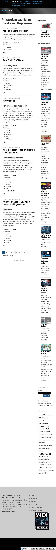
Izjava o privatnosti (36, 507)
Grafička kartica (43, 423)
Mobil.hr (27, 1)
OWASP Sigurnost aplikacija (44, 288)
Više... (4, 52)
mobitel (43, 437)
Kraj (11, 255)
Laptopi (13, 79)
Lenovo (40, 431)
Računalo (41, 451)
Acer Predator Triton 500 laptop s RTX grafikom (19, 151)
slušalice (40, 459)
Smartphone (42, 462)
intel (39, 429)
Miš (39, 437)
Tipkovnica (41, 467)
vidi (51, 467)
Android (47, 415)
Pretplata (33, 501)
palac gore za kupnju (48, 440)
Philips (50, 445)
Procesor (48, 448)
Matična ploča (42, 434)
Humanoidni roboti (45, 144)
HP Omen (9, 139)
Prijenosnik (9, 49)
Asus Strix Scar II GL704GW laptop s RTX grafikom (16, 203)
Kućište (44, 429)
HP (7, 136)
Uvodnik (47, 467)
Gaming (41, 420)
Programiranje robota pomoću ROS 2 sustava (46, 235)
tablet (40, 465)
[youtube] (7, 1)
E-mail (40, 390)
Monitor (48, 437)
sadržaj (40, 456)
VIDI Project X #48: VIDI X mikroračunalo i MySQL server (46, 34)
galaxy (46, 417)
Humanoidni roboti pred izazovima (45, 56)
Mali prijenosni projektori (15, 30)
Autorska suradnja (36, 510)
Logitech (47, 431)
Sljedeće (5, 255)
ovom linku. (50, 405)
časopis (51, 470)
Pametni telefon (43, 445)
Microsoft (49, 434)
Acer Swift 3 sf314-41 (14, 60)
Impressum (33, 498)
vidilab (40, 470)
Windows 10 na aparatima (46, 352)
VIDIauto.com (36, 1)
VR (47, 470)
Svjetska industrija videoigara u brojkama (45, 192)
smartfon (46, 459)
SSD (52, 462)
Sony (48, 462)
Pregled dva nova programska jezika (44, 260)
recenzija (8, 90)
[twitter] (5, 1)
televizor (44, 465)
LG (44, 431)
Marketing (33, 504)
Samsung (47, 456)
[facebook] (3, 1)
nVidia (40, 440)
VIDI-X (19, 3)
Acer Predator (10, 191)
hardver (8, 130)
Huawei (49, 426)
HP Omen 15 (9, 100)
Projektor (8, 47)
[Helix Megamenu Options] (53, 11)
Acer (7, 188)
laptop (8, 83)
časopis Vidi (42, 473)
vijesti (44, 470)
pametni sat (41, 442)
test (7, 87)
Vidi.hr (22, 1)
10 (28, 252)
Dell (43, 417)
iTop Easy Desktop (44, 325)
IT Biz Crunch (27, 3)
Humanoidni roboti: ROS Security (45, 102)
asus (7, 242)
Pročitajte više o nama (8, 512)
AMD (43, 415)
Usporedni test (15, 43)
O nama (32, 495)
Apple (51, 415)
